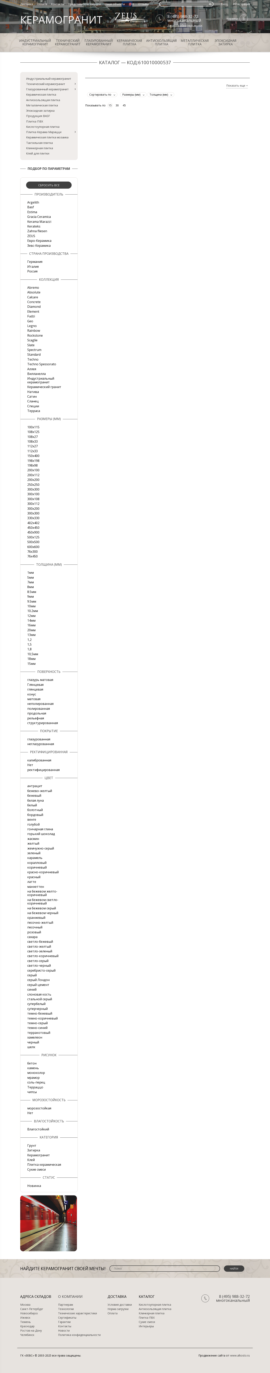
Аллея (31, 369)
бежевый (34, 795)
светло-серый (37, 961)
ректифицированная (43, 770)
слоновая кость (39, 994)
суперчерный (37, 1009)
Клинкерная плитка (39, 148)
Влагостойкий (38, 1129)
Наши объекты (115, 4)
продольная (36, 713)
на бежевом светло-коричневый (42, 901)
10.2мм (32, 611)
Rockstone (35, 335)
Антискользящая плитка (161, 42)
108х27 (32, 437)
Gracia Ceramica (39, 217)
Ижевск (25, 1317)
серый (32, 975)
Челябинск (27, 1334)
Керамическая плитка (129, 42)
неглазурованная (40, 744)
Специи (33, 406)
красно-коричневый (43, 872)
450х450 (33, 527)
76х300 (32, 551)
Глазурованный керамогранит (99, 42)
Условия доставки (120, 1304)
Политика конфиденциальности (79, 1334)
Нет (30, 765)
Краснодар (27, 1326)
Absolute (33, 292)
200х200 (33, 480)
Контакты (57, 4)
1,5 (29, 644)
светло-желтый (39, 946)
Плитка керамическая (44, 1164)
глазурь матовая (40, 680)
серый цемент (38, 985)
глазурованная (38, 739)
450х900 (33, 532)
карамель (34, 858)
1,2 (29, 640)
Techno (32, 359)
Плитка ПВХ (34, 121)
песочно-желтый (40, 922)
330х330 (33, 518)
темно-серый (37, 1023)
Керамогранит (38, 1155)
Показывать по (95, 105)
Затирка (33, 1150)
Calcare (32, 297)
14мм (31, 620)
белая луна (35, 800)
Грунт (31, 1145)
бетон (31, 1063)
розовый (34, 932)
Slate (31, 345)
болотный (35, 810)
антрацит (34, 786)
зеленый (33, 853)
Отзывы (143, 4)
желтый (33, 843)
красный (33, 877)
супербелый (36, 1004)
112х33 (32, 451)
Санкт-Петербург (31, 1309)
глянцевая (35, 689)
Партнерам (65, 1304)
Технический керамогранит (68, 42)
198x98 (32, 465)
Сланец (33, 401)
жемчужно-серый (40, 848)
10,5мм (32, 654)
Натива (33, 392)
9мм (30, 596)
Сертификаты (67, 1317)
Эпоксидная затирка (225, 42)
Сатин (32, 396)
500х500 (33, 542)
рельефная (35, 718)
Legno (32, 326)
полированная (38, 708)
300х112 (33, 504)
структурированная (42, 723)
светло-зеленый (39, 951)
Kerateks (33, 226)
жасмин (33, 839)
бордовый (35, 815)
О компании (70, 1296)
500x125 (33, 537)
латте (31, 882)
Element (33, 311)
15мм (31, 663)
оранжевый (36, 917)
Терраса (33, 411)
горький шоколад (41, 834)
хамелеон (34, 1037)
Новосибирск (29, 1313)
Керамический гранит (44, 387)
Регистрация (241, 4)
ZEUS (31, 236)
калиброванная (39, 760)
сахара (32, 937)
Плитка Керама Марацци (43, 132)
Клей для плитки (37, 153)
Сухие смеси (36, 1169)
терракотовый (38, 1032)
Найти (234, 1268)
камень (33, 1068)
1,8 (29, 649)
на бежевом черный (42, 913)
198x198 (33, 461)
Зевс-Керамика (39, 245)
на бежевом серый (41, 908)
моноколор (36, 1073)
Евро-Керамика (39, 240)
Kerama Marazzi (39, 221)
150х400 (33, 456)
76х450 (32, 556)
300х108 (33, 499)
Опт (131, 4)
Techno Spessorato (41, 364)
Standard (34, 354)
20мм (31, 630)
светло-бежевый (40, 941)
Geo (30, 321)
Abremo (33, 287)
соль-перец (36, 1082)
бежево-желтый (39, 791)
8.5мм (31, 592)
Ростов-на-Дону (31, 1330)
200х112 (33, 475)
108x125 (33, 432)
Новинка (34, 1186)
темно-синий (37, 1028)
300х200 (33, 508)
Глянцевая (35, 684)
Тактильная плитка (39, 143)
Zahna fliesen (37, 231)
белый (32, 805)
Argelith (33, 202)
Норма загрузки (118, 1309)
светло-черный (39, 965)
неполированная (40, 704)
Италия (33, 266)
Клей (31, 1160)
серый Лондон (38, 980)
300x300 (33, 489)
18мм (31, 659)
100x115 (33, 427)
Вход (224, 4)
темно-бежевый (39, 1013)
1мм (30, 572)
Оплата (42, 4)
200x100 (33, 470)
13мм (31, 635)
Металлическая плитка (195, 42)
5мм (30, 577)
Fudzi (31, 316)
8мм (30, 587)
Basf (30, 207)
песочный (34, 927)
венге (31, 819)
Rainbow (33, 330)
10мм (31, 606)
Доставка (26, 4)
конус (31, 694)
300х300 (33, 513)
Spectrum (34, 350)
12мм (31, 616)
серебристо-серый (41, 970)
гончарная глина (40, 829)
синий (31, 989)
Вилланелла (36, 374)
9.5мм (31, 601)
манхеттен (35, 886)
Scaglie (32, 340)
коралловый (37, 863)
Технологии (66, 1309)
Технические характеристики (77, 1313)
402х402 (33, 523)
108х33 (32, 441)
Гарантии (64, 1322)
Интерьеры (146, 1326)
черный (33, 1042)
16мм (31, 625)
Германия (34, 261)
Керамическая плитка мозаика (47, 137)
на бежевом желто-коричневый (42, 893)
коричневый (37, 867)
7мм (30, 582)
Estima (32, 212)
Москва (25, 1304)
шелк (31, 1047)
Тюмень (25, 1322)
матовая (33, 699)
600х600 (33, 547)
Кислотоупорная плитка (42, 127)
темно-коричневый (42, 1018)
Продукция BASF (38, 116)
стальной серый (39, 999)
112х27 (32, 446)
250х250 (33, 484)
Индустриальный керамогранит (35, 42)
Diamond (34, 306)
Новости (64, 1330)
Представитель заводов (84, 4)
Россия (32, 271)
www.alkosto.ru (240, 1355)
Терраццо (35, 1087)
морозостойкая (39, 1108)
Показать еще (237, 85)
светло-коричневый (42, 956)
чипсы (32, 1092)
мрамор (33, 1077)
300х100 (33, 494)
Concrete (34, 302)
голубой (33, 824)
